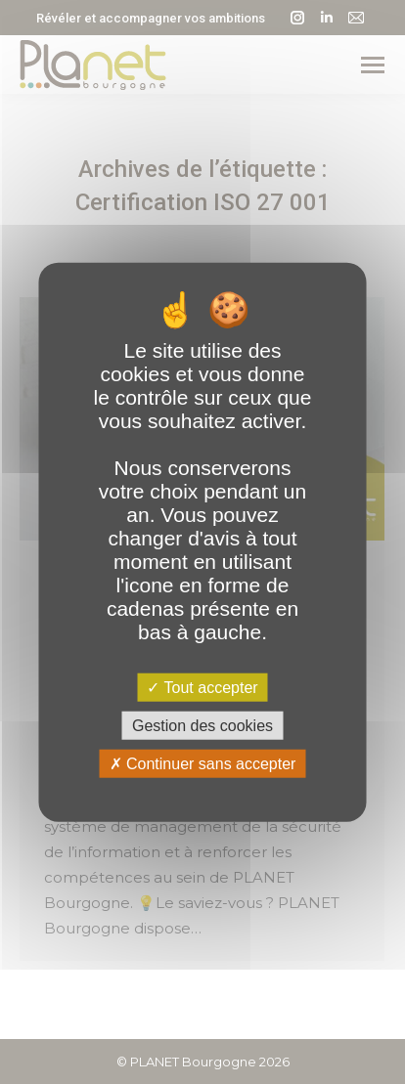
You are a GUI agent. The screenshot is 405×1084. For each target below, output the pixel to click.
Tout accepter (202, 686)
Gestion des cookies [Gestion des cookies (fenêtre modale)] (202, 724)
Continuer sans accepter (203, 764)
